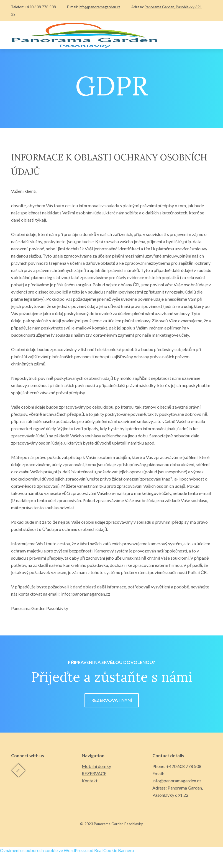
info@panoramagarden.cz (99, 7)
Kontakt (90, 780)
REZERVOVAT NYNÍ (111, 700)
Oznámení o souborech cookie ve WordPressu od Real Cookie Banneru (67, 850)
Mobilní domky (96, 766)
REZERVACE (94, 773)
